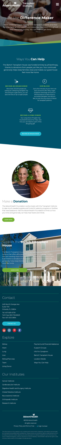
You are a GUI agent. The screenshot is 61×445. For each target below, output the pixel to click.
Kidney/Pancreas (8, 359)
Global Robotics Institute (11, 392)
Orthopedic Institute (10, 399)
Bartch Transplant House (43, 355)
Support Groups (40, 348)
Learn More (44, 104)
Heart (4, 348)
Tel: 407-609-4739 (8, 313)
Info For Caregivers (41, 351)
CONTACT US (11, 323)
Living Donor (7, 366)
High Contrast (42, 426)
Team (4, 363)
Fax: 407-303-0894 (9, 318)
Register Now (16, 98)
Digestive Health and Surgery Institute (16, 388)
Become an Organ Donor (30, 133)
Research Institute (9, 403)
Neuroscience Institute (10, 396)
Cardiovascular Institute (11, 385)
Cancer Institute (8, 381)
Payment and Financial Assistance (46, 344)
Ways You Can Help (41, 363)
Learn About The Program (30, 128)
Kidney (4, 344)
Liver (4, 355)
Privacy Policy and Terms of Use (24, 426)
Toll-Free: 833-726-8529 (11, 315)
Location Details (40, 359)
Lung (4, 351)
